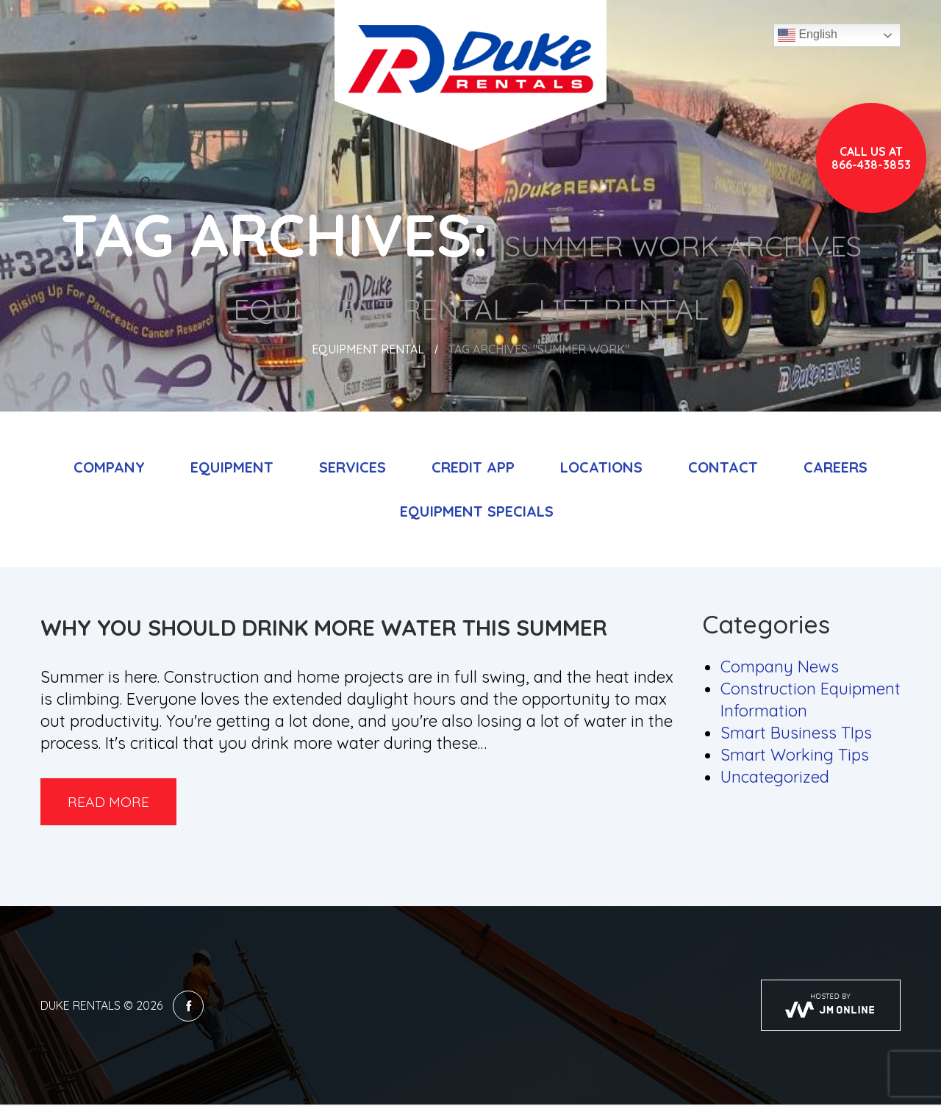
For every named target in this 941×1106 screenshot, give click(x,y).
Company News (779, 666)
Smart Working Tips (794, 754)
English (807, 35)
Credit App (473, 467)
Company (109, 467)
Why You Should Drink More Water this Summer (323, 628)
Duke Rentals (80, 1006)
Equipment (231, 467)
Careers (835, 467)
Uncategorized (774, 776)
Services (352, 467)
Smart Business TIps (796, 732)
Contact (723, 467)
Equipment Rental (368, 349)
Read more (112, 802)
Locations (601, 467)
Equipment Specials (477, 511)
